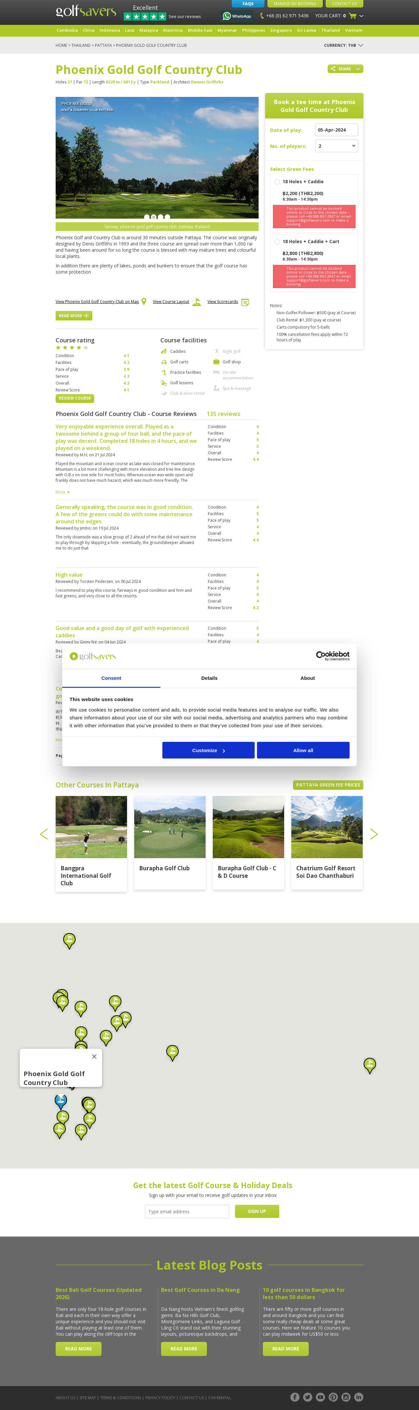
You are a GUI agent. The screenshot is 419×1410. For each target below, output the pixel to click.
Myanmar (227, 30)
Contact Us (344, 4)
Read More (74, 315)
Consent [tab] (111, 677)
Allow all (303, 750)
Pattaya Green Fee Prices (328, 785)
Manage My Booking (295, 4)
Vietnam (353, 30)
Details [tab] (209, 677)
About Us (65, 1398)
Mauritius (173, 30)
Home (61, 45)
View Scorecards (229, 303)
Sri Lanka (306, 30)
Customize (208, 750)
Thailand (330, 30)
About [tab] (308, 677)
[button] (60, 1102)
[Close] (94, 1056)
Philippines (253, 30)
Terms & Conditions (120, 1398)
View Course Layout (177, 303)
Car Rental (219, 1398)
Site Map (88, 1398)
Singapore (281, 30)
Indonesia (110, 30)
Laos (130, 30)
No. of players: (288, 146)
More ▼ (63, 492)
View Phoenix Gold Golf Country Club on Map (101, 302)
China (89, 30)
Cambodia (67, 30)
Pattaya (103, 45)
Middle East (200, 30)
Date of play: (286, 130)
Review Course (75, 398)
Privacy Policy (160, 1398)
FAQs (248, 4)
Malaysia (148, 30)
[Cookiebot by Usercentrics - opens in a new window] (321, 656)
